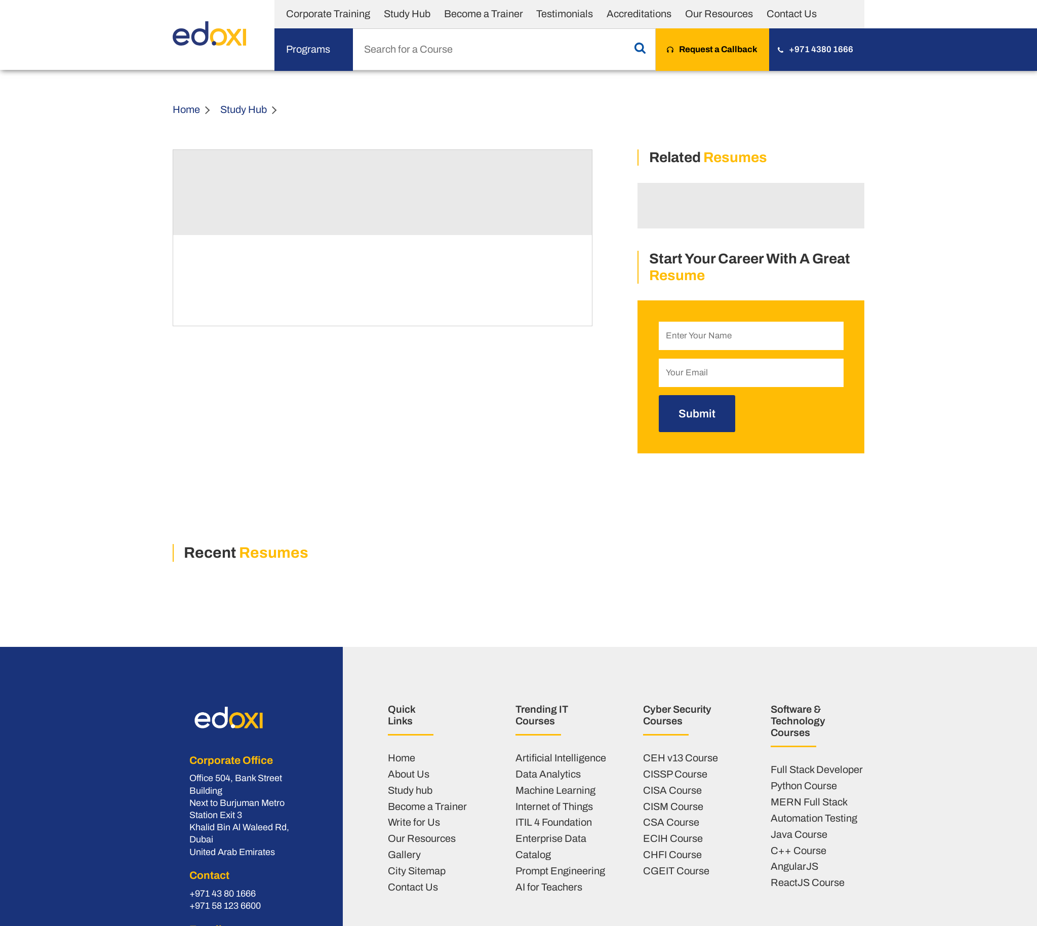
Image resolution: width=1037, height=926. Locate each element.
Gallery (404, 854)
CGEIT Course (676, 870)
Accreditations (639, 13)
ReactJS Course (808, 882)
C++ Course (798, 850)
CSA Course (671, 822)
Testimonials (564, 13)
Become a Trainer (483, 13)
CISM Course (673, 806)
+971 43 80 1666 (222, 894)
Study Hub (407, 13)
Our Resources (719, 13)
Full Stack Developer (817, 769)
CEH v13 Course (680, 757)
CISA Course (672, 790)
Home (186, 109)
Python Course (804, 785)
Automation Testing (814, 818)
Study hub (410, 790)
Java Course (799, 834)
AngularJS (794, 866)
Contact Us (792, 13)
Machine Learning (555, 790)
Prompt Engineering (560, 870)
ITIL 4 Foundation (553, 822)
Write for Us (414, 822)
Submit (697, 413)
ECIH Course (673, 838)
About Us (408, 774)
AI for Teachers (548, 887)
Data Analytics (548, 774)
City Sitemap (417, 870)
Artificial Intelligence (560, 757)
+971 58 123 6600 (225, 906)
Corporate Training (328, 13)
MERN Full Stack (809, 801)
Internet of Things (554, 806)
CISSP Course (675, 774)
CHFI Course (672, 854)
